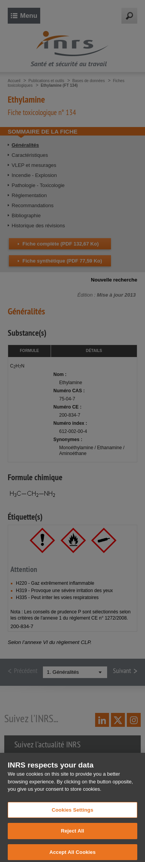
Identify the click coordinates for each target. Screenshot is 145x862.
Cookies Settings (73, 813)
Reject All (72, 835)
